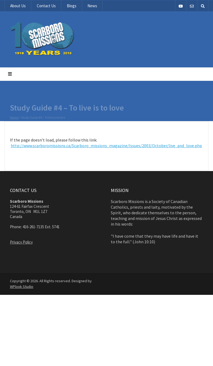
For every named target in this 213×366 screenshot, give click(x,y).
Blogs (71, 5)
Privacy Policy (21, 242)
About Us (18, 5)
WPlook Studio (21, 286)
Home (14, 118)
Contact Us (46, 5)
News (92, 5)
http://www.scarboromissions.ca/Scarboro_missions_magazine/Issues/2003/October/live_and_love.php (106, 145)
